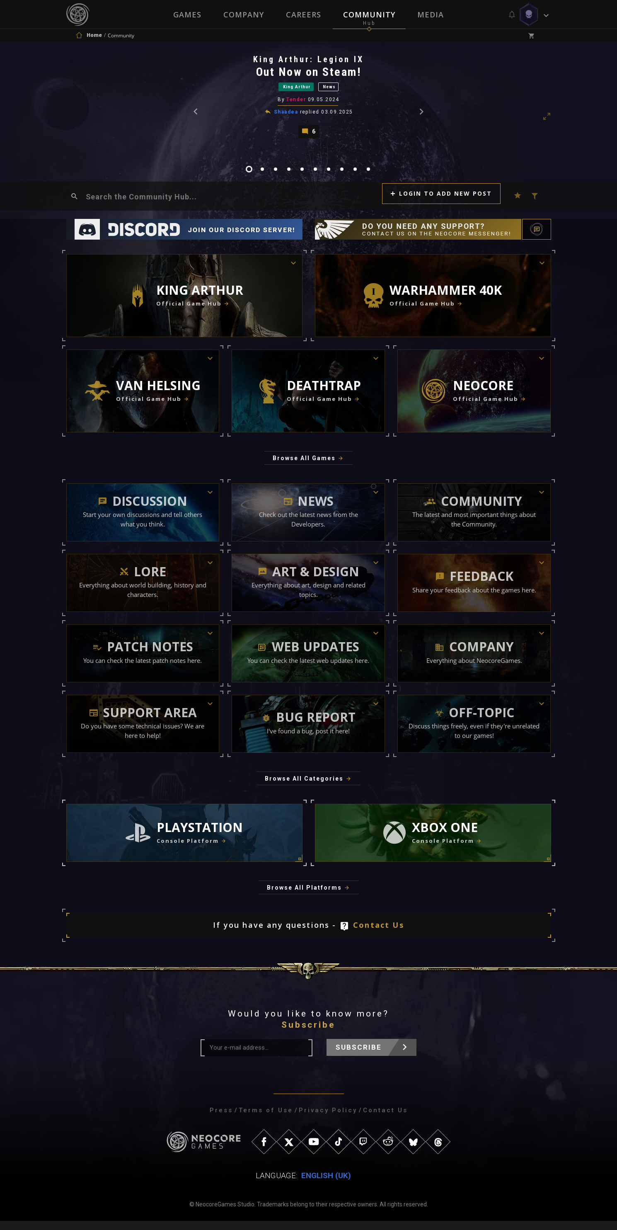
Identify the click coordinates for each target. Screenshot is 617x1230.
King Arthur (292, 90)
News (340, 90)
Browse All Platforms (304, 897)
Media (431, 14)
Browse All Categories (304, 788)
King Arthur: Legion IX (309, 62)
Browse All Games (304, 467)
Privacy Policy (328, 1119)
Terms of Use (266, 1119)
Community (370, 14)
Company (243, 14)
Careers (303, 14)
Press (221, 1119)
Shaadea (287, 117)
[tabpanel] (308, 100)
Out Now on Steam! (309, 74)
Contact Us (378, 934)
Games (186, 14)
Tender (297, 105)
